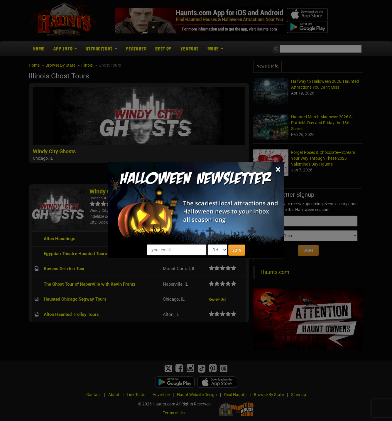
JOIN (236, 250)
